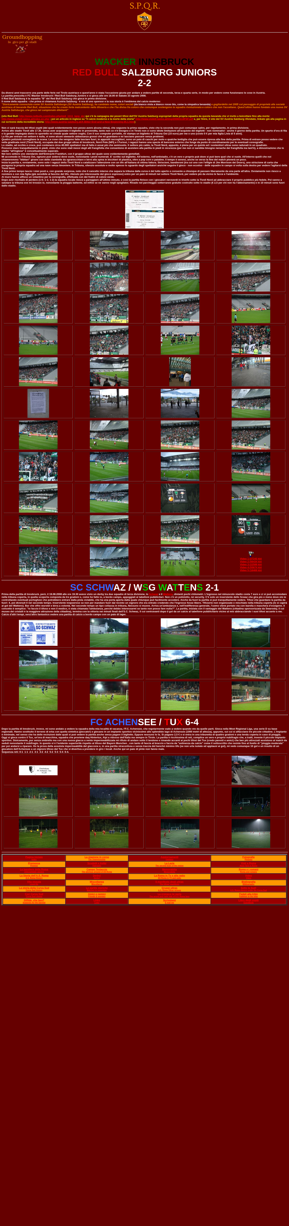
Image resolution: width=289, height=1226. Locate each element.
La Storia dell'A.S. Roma (34, 875)
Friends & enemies (96, 896)
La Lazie (169, 863)
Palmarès (97, 866)
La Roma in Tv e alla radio (169, 875)
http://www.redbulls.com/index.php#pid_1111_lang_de (51, 116)
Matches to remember (97, 890)
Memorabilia (169, 869)
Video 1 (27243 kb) (251, 558)
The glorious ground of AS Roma (97, 872)
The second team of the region (170, 866)
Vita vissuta (34, 881)
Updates (169, 859)
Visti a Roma (248, 863)
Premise (34, 866)
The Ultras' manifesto (169, 884)
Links (97, 900)
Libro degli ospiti (248, 900)
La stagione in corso (97, 857)
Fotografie (248, 857)
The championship (96, 859)
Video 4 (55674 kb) (251, 567)
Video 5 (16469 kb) (251, 570)
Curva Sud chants (34, 896)
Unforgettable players (34, 872)
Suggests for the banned (34, 903)
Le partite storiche (97, 887)
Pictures (248, 859)
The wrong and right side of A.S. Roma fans (170, 896)
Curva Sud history (34, 890)
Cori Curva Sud (34, 894)
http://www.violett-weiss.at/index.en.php (25, 118)
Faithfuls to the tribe (248, 896)
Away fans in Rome (249, 866)
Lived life (34, 884)
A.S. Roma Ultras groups (169, 890)
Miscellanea (97, 881)
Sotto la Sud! (248, 887)
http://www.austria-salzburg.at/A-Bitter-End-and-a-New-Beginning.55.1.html (89, 121)
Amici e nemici (97, 894)
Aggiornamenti (169, 857)
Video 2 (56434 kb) (251, 561)
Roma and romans (248, 872)
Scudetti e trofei (96, 863)
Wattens (168, 594)
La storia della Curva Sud (34, 887)
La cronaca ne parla (169, 894)
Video (248, 875)
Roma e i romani (248, 869)
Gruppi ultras (170, 887)
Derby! (97, 875)
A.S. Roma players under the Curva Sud (248, 890)
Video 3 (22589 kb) (251, 564)
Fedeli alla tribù (248, 894)
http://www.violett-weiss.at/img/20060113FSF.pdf (164, 118)
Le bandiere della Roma (34, 869)
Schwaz (153, 594)
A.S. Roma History (34, 878)
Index (34, 859)
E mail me (169, 903)
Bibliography (248, 884)
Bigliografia (249, 881)
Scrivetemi (169, 900)
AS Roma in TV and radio (169, 878)
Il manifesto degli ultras (170, 881)
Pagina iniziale (34, 857)
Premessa (34, 863)
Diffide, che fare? (34, 900)
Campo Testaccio (97, 869)
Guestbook (248, 903)
